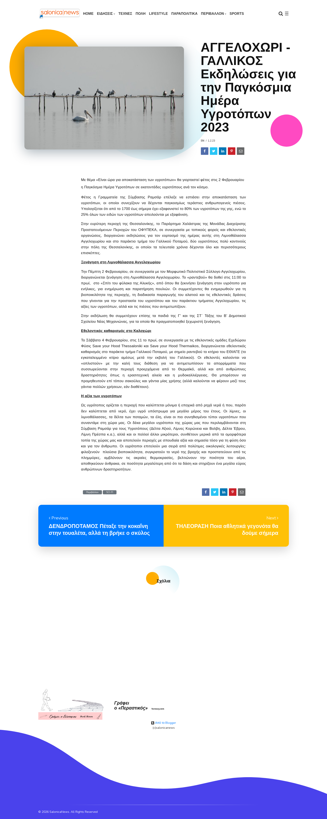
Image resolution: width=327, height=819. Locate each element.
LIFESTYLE (158, 13)
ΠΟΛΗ (141, 13)
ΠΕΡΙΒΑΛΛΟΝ (212, 13)
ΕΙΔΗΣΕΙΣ (105, 13)
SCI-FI (109, 492)
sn (202, 140)
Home (88, 13)
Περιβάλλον (92, 492)
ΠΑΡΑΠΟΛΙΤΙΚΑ (184, 13)
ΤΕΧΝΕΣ (125, 13)
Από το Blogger (163, 723)
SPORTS (237, 13)
